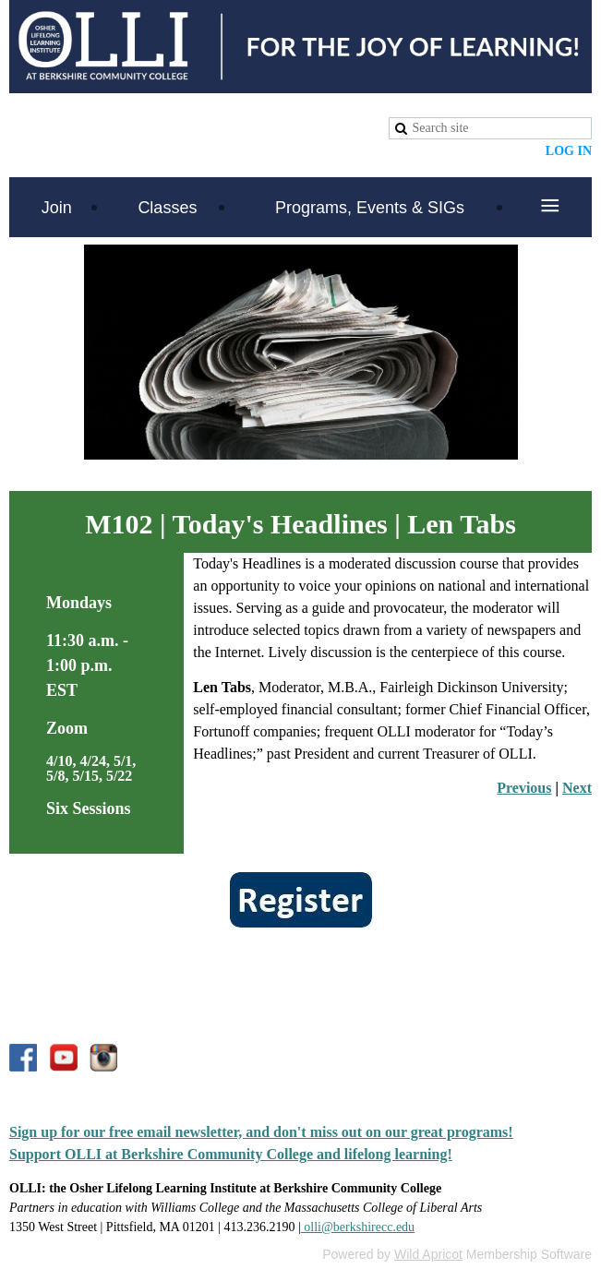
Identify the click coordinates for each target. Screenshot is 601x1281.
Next (577, 788)
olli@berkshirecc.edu (358, 1227)
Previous (524, 788)
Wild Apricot (428, 1254)
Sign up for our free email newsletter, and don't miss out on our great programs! (261, 1132)
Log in (569, 151)
